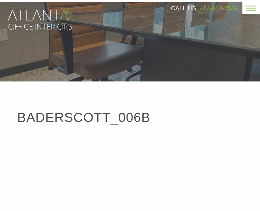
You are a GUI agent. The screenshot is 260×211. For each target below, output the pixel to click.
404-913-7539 (219, 8)
